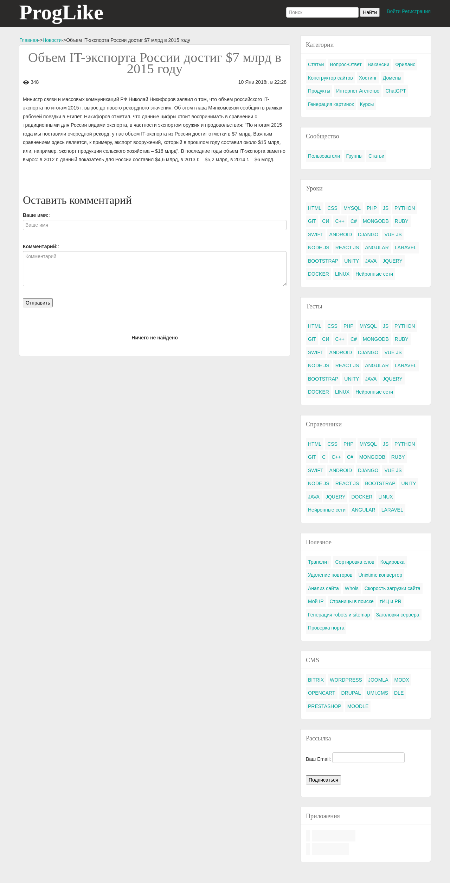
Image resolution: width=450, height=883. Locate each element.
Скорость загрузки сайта (392, 588)
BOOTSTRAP (323, 261)
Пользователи (324, 156)
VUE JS (392, 234)
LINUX (342, 274)
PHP (372, 208)
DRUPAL (351, 693)
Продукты (319, 91)
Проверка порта (326, 628)
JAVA (371, 261)
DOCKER (318, 274)
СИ (325, 221)
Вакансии (379, 64)
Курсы (367, 104)
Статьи (316, 64)
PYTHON (404, 208)
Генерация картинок (331, 104)
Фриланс (405, 64)
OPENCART (321, 693)
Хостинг (368, 78)
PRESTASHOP (324, 706)
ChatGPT (395, 91)
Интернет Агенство (357, 91)
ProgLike (61, 12)
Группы (354, 156)
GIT (312, 221)
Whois (352, 588)
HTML (314, 208)
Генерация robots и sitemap (339, 615)
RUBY (402, 221)
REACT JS (347, 247)
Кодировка (392, 562)
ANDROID (340, 234)
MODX (401, 680)
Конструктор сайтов (330, 78)
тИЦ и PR (390, 601)
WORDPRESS (346, 680)
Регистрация (416, 11)
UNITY (351, 261)
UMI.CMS (377, 693)
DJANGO (368, 234)
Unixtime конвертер (381, 575)
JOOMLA (378, 680)
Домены (392, 78)
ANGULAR (377, 247)
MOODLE (358, 706)
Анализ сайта (323, 588)
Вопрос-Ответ (345, 64)
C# (354, 221)
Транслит (318, 562)
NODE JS (318, 247)
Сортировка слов (354, 562)
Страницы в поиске (352, 601)
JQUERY (392, 261)
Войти (393, 11)
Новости (52, 40)
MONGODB (376, 221)
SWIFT (315, 234)
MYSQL (352, 208)
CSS (332, 208)
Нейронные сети (374, 274)
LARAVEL (406, 247)
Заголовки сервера (397, 615)
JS (385, 208)
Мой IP (316, 601)
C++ (340, 221)
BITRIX (316, 680)
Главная (28, 40)
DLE (399, 693)
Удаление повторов (330, 575)
